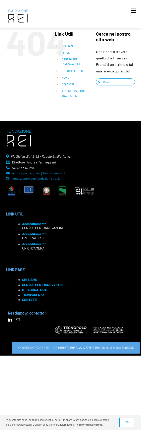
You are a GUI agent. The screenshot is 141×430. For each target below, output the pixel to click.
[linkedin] (10, 320)
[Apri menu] (134, 9)
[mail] (18, 320)
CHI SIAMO (68, 46)
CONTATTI (68, 84)
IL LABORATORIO (72, 71)
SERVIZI (66, 52)
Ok (127, 422)
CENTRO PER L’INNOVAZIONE (43, 285)
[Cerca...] (115, 81)
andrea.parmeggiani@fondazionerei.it (38, 173)
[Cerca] (99, 81)
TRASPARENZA (33, 295)
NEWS (65, 77)
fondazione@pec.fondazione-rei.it (36, 178)
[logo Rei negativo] (18, 131)
